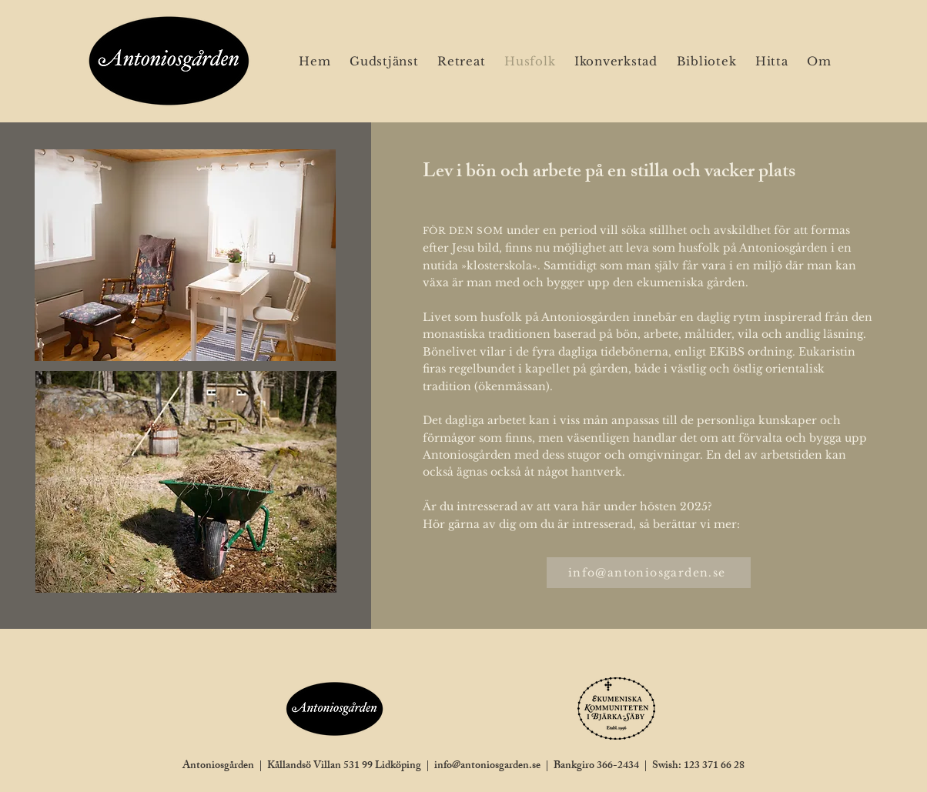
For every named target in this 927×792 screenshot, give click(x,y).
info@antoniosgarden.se (487, 766)
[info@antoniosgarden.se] (649, 572)
